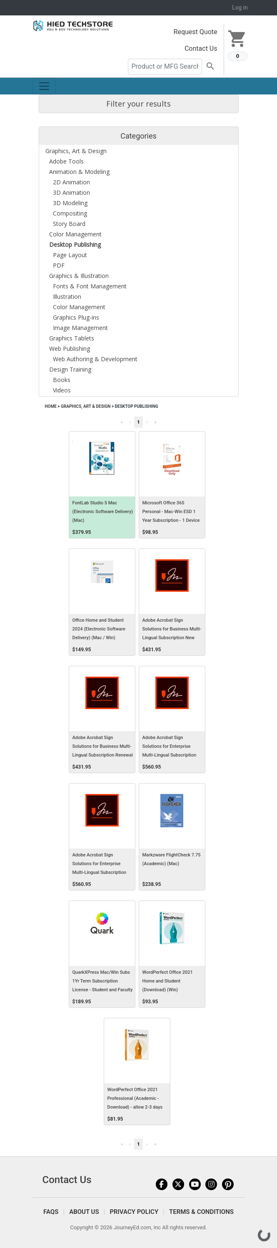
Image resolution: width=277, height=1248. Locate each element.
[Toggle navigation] (44, 86)
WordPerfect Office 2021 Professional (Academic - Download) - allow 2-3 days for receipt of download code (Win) (136, 1107)
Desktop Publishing (136, 406)
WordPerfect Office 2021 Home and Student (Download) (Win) (167, 981)
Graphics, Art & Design (85, 406)
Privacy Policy (134, 1212)
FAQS (50, 1212)
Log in (239, 7)
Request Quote (195, 32)
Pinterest (228, 1184)
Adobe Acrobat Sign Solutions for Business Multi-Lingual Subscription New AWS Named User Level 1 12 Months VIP (172, 638)
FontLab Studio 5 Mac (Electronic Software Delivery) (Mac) (102, 511)
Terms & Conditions (201, 1212)
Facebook (161, 1184)
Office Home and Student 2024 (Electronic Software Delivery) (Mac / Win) (98, 629)
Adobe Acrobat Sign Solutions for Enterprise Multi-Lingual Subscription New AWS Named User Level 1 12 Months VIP (171, 755)
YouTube (195, 1184)
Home (51, 406)
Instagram (211, 1184)
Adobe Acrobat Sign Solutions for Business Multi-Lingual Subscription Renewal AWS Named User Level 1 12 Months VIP (102, 755)
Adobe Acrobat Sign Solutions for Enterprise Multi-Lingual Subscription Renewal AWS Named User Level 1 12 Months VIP (99, 872)
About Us (84, 1212)
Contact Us (201, 48)
